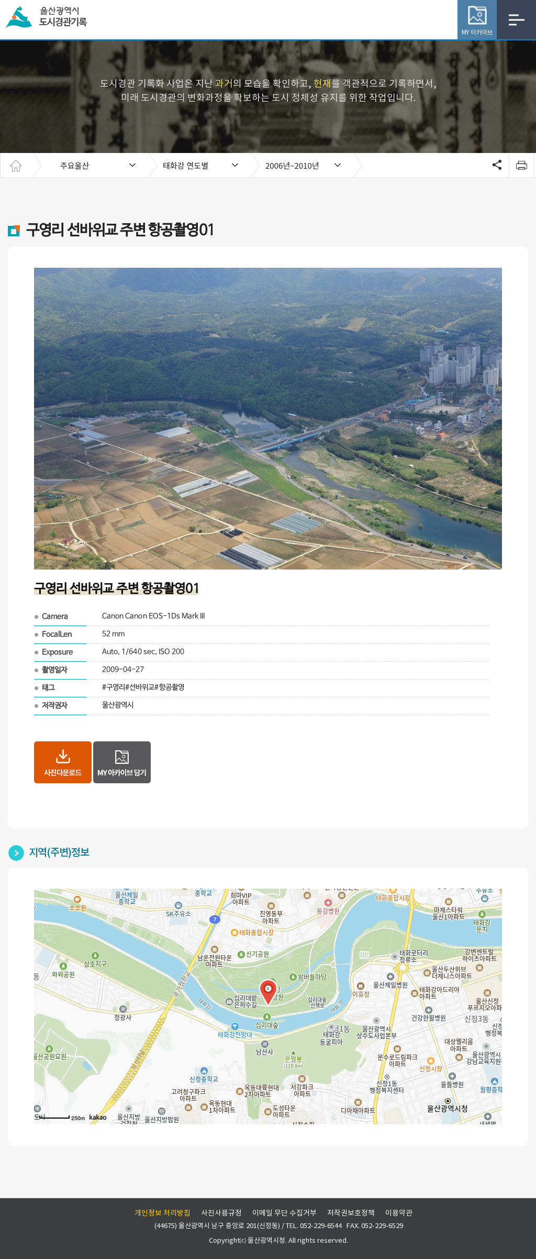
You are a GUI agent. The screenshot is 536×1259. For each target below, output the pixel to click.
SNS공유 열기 (495, 165)
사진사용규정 (221, 1213)
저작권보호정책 (351, 1213)
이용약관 (398, 1213)
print (521, 165)
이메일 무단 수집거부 (284, 1213)
